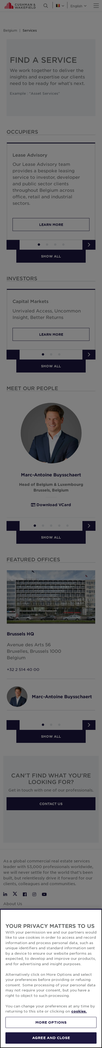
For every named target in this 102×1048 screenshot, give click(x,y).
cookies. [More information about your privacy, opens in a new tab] (79, 1014)
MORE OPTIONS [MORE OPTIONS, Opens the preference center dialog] (51, 1025)
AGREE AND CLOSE (51, 1041)
